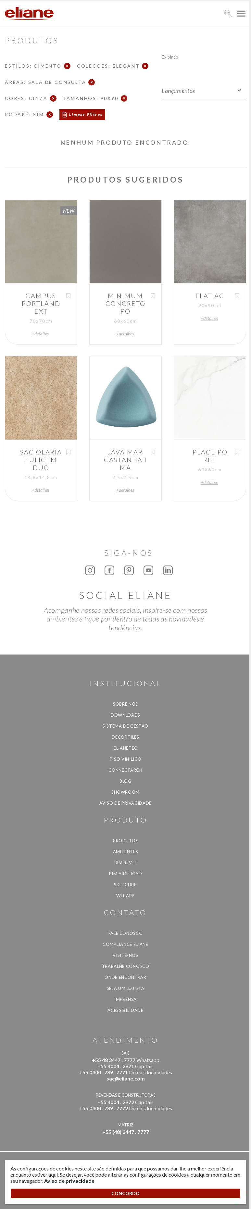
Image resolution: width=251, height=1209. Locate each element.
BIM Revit (125, 862)
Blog (125, 781)
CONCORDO (125, 1193)
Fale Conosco (125, 933)
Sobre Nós (125, 704)
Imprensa (125, 999)
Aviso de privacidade (125, 803)
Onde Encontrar (125, 977)
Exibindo (170, 56)
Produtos (125, 840)
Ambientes (125, 851)
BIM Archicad (125, 873)
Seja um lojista (125, 988)
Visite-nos (125, 955)
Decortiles (125, 737)
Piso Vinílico (125, 759)
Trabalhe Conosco (125, 966)
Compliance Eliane (125, 944)
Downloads (125, 715)
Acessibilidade (125, 1010)
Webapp (125, 895)
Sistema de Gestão (125, 726)
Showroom (125, 792)
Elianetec (125, 748)
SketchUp (125, 884)
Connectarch (125, 770)
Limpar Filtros (86, 114)
